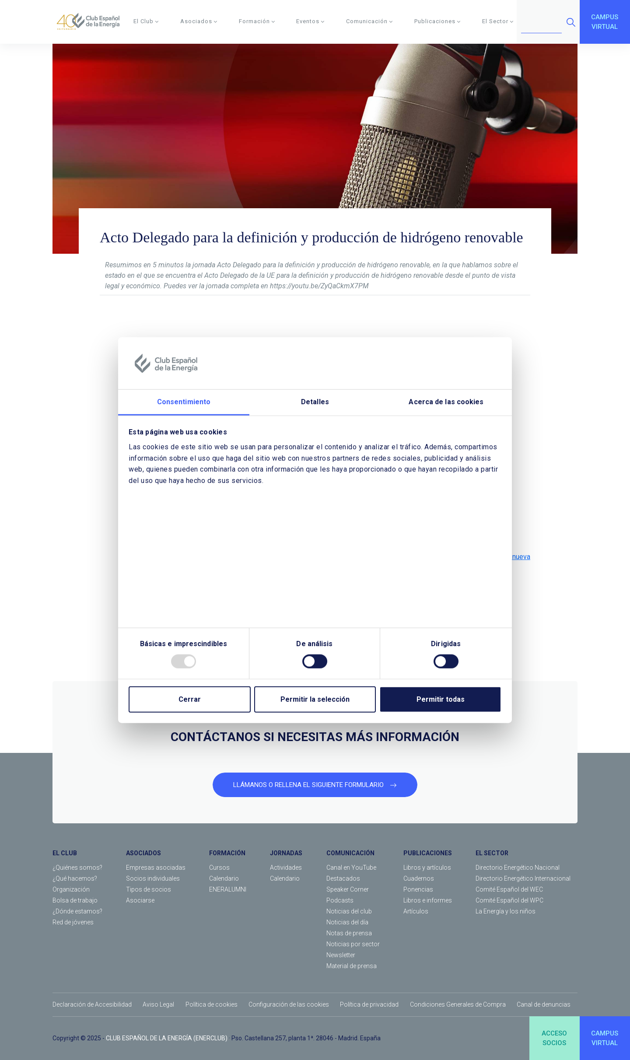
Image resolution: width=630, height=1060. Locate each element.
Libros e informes (427, 900)
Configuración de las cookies (288, 1004)
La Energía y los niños (506, 911)
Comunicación (369, 21)
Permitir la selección (315, 699)
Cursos (219, 867)
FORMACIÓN (227, 853)
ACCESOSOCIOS (554, 1038)
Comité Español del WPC (509, 900)
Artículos (415, 911)
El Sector (498, 21)
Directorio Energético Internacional (523, 878)
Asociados (198, 21)
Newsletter (340, 955)
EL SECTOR (492, 853)
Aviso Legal (158, 1004)
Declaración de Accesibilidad (92, 1004)
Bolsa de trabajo (75, 900)
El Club (146, 21)
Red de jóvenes (73, 922)
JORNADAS (286, 853)
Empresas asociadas (156, 867)
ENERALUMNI (227, 889)
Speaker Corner (347, 889)
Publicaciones (437, 21)
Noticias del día (347, 922)
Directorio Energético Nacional (518, 867)
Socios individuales (153, 878)
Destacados (343, 878)
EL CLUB (64, 853)
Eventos (310, 21)
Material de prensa (351, 965)
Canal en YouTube (351, 867)
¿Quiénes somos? (77, 867)
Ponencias (418, 889)
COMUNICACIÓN (350, 853)
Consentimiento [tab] (183, 402)
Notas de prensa (349, 933)
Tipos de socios (148, 889)
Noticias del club (349, 911)
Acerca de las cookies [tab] (446, 402)
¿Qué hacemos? (74, 878)
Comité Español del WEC (509, 889)
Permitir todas (440, 699)
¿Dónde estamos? (77, 911)
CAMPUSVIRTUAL (604, 22)
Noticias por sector (353, 944)
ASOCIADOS (143, 853)
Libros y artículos (427, 867)
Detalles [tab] (315, 402)
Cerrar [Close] (189, 699)
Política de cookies (212, 1004)
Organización (71, 889)
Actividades (286, 867)
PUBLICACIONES (427, 853)
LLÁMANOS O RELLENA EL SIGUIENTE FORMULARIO (315, 785)
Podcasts (340, 900)
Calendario (224, 878)
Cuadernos (418, 878)
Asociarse (140, 900)
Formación (257, 21)
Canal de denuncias (543, 1004)
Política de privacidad (369, 1004)
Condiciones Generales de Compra (458, 1004)
